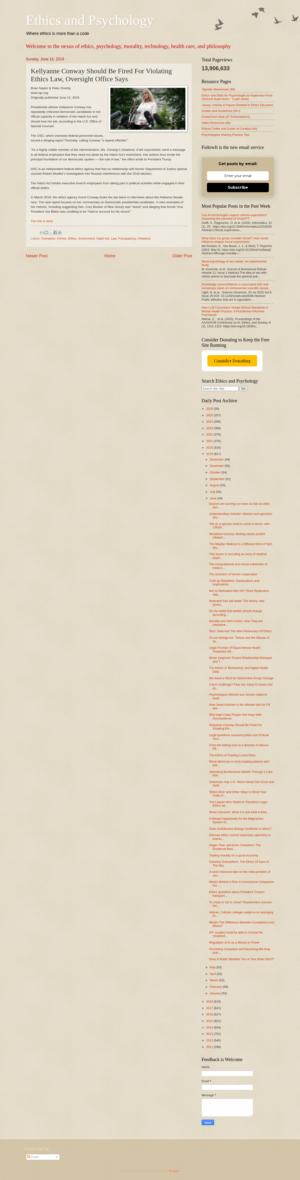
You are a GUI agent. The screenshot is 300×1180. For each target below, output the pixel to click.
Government (86, 238)
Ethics (72, 238)
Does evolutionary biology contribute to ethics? (240, 828)
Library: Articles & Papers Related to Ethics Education (237, 105)
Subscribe (238, 187)
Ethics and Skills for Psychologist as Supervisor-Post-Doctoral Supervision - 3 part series (237, 97)
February (216, 986)
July (213, 492)
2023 (210, 428)
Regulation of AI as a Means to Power (234, 942)
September (217, 479)
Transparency (127, 238)
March (214, 980)
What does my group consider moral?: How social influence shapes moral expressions (235, 239)
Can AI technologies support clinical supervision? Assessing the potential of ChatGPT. (234, 216)
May (213, 967)
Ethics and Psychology (90, 20)
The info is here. (42, 221)
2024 (210, 421)
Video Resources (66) (216, 123)
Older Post (182, 256)
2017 (210, 1008)
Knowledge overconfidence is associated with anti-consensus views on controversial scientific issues (235, 286)
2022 (210, 434)
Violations (144, 238)
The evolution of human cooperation (233, 574)
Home (110, 256)
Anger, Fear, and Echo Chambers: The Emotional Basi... (235, 846)
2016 (210, 1014)
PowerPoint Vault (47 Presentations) (226, 116)
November (217, 466)
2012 (210, 1040)
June (213, 498)
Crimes (62, 238)
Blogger (174, 1171)
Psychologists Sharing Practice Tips (225, 134)
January (215, 993)
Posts (32, 1157)
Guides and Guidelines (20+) (221, 111)
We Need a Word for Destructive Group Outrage (241, 678)
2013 (210, 1034)
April (213, 974)
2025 (210, 415)
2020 (210, 447)
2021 (210, 441)
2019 (210, 454)
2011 (210, 1047)
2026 (210, 408)
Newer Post (37, 256)
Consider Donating (232, 361)
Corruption (48, 238)
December (217, 459)
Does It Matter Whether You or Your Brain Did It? (241, 959)
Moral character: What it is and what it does (238, 812)
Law (113, 238)
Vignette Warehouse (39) (218, 89)
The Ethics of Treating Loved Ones (232, 755)
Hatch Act (103, 238)
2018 (210, 1001)
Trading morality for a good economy (233, 855)
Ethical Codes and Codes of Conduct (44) (229, 128)
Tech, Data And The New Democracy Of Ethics (240, 631)
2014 (210, 1027)
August (215, 485)
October (215, 472)
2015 (210, 1021)
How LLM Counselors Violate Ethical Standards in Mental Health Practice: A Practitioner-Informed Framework (235, 311)
